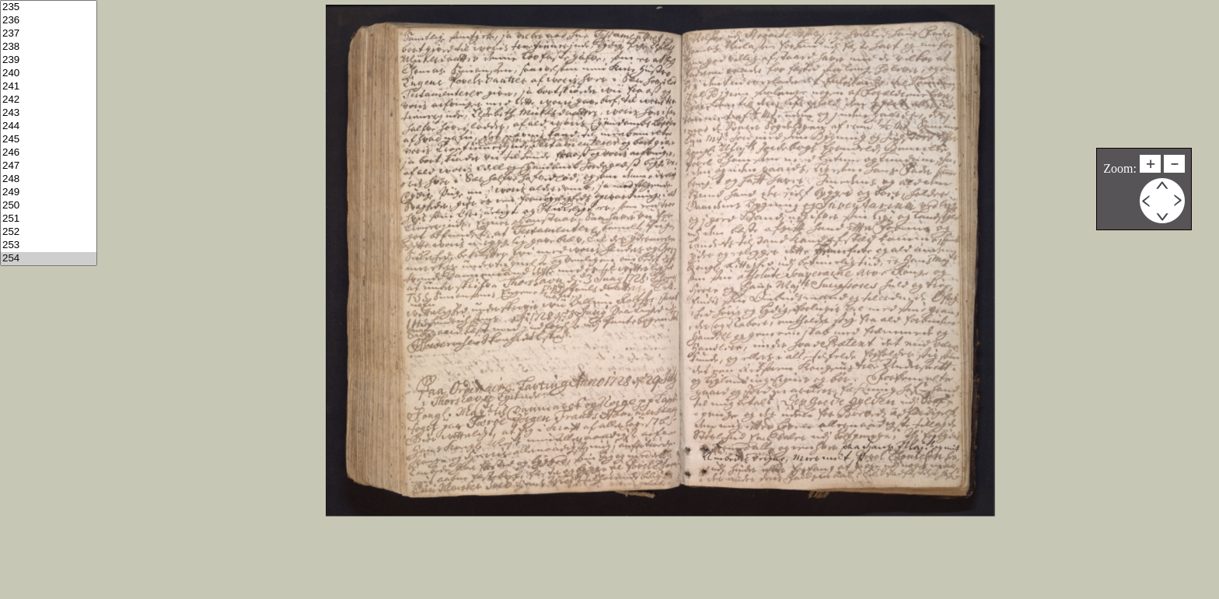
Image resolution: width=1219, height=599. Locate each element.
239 (48, 60)
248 (48, 179)
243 (48, 113)
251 (48, 219)
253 (48, 245)
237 (48, 33)
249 (48, 192)
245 (48, 139)
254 (48, 258)
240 (48, 73)
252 (48, 232)
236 (48, 20)
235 (48, 7)
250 (48, 205)
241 (48, 86)
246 (48, 152)
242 (48, 100)
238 (48, 47)
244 (48, 126)
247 (48, 166)
